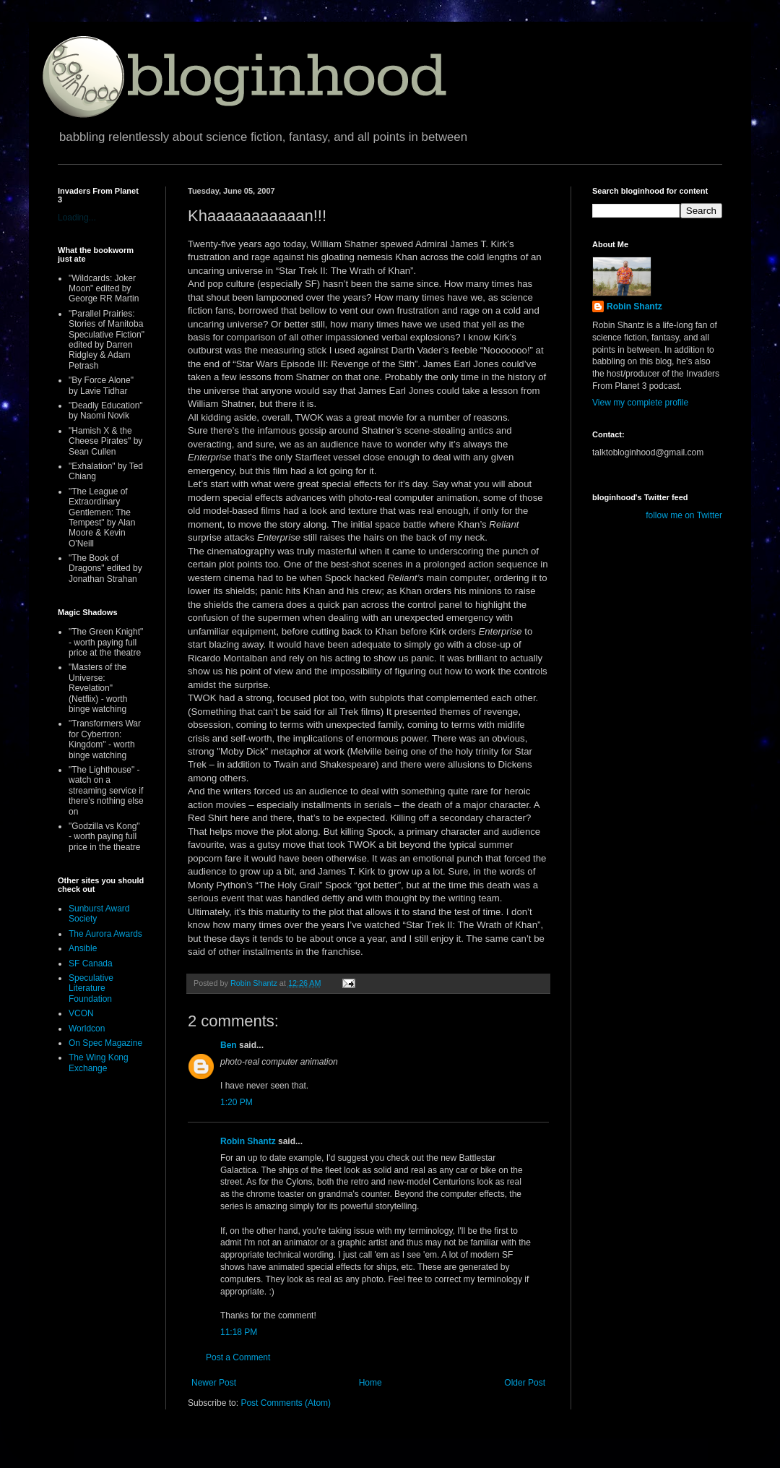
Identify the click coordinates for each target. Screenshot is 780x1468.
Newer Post (213, 1383)
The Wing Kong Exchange (99, 1062)
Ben (228, 1045)
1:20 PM (236, 1102)
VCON (81, 1013)
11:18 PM (238, 1332)
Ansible (83, 948)
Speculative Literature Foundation (91, 988)
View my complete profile (640, 403)
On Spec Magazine (105, 1043)
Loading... (77, 218)
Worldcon (87, 1028)
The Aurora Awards (105, 934)
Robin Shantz (248, 1141)
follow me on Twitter (684, 515)
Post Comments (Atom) (285, 1403)
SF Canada (91, 963)
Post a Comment (238, 1357)
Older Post (524, 1383)
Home (370, 1383)
